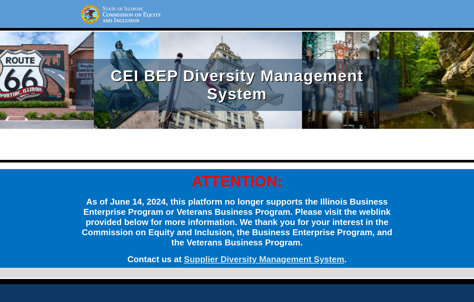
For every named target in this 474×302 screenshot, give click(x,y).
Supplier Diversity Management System (264, 259)
